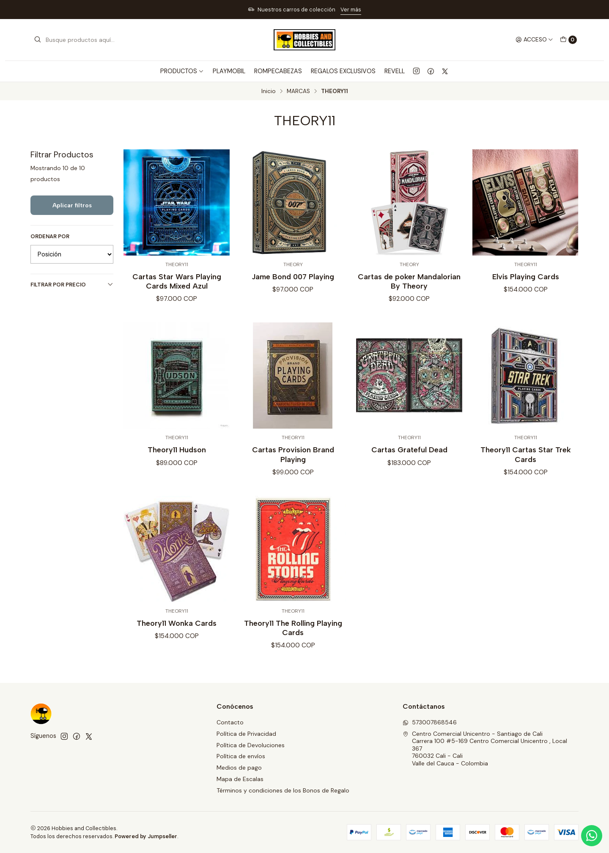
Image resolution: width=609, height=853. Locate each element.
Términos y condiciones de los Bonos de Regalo (283, 790)
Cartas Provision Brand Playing (293, 463)
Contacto (230, 722)
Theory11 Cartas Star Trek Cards (525, 463)
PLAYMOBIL (229, 71)
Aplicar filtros (72, 205)
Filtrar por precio (71, 284)
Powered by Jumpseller (146, 836)
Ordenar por (49, 236)
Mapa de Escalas (240, 779)
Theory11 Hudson (177, 458)
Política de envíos (241, 756)
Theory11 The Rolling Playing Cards (293, 636)
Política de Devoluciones (251, 745)
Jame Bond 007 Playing (293, 276)
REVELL (394, 71)
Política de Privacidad (246, 733)
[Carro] (568, 40)
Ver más (350, 9)
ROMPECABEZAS (278, 71)
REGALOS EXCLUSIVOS (343, 71)
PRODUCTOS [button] (182, 71)
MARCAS (298, 91)
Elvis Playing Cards (525, 276)
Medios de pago (239, 767)
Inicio (268, 91)
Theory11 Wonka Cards (177, 631)
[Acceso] (534, 40)
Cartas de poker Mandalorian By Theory (409, 281)
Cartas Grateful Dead (409, 458)
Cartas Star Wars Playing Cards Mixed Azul (176, 281)
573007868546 (430, 722)
